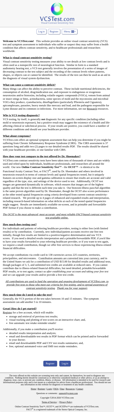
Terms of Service (49, 402)
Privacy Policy (65, 402)
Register (54, 31)
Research (92, 108)
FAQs (56, 389)
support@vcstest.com (68, 393)
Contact (79, 389)
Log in (65, 363)
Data (62, 389)
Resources (70, 389)
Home (33, 389)
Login (49, 389)
